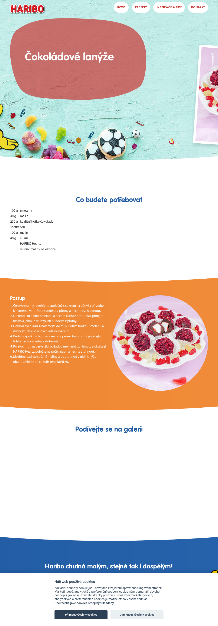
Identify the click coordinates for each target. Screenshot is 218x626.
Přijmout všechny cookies (81, 614)
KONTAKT (198, 7)
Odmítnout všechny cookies (137, 614)
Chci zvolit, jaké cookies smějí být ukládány (84, 603)
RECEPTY (141, 7)
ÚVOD (121, 7)
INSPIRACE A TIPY (169, 7)
